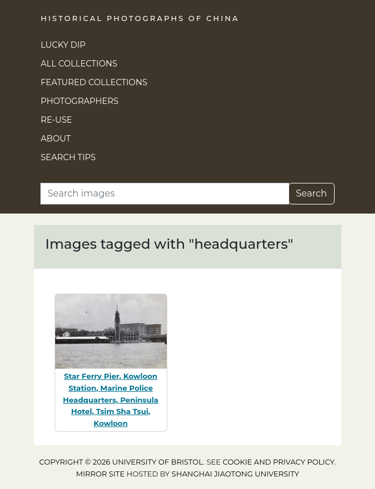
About (56, 138)
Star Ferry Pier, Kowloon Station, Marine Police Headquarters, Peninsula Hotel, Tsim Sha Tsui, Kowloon (111, 399)
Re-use (56, 120)
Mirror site (100, 474)
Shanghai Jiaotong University (235, 474)
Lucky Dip (63, 45)
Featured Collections (94, 82)
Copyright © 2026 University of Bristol (121, 462)
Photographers (80, 101)
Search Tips (68, 157)
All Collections (79, 63)
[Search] (164, 193)
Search (311, 193)
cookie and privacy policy (278, 462)
